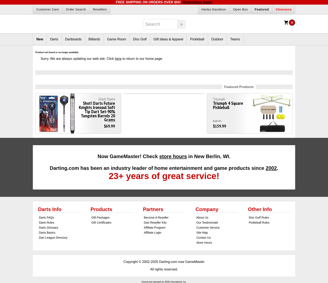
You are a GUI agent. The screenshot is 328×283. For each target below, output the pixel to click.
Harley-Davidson (213, 9)
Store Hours (204, 242)
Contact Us (203, 237)
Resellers (100, 9)
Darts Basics (47, 232)
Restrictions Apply (197, 2)
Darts (54, 39)
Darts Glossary (48, 227)
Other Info (260, 209)
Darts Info (50, 209)
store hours (173, 156)
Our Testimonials (207, 222)
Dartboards (73, 39)
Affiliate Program (154, 227)
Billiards (94, 39)
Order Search (76, 9)
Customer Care (47, 9)
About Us (202, 217)
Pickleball (197, 39)
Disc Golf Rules (259, 217)
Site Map (202, 232)
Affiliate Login (152, 232)
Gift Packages (100, 217)
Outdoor (217, 39)
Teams (235, 39)
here (118, 58)
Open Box (240, 9)
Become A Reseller (156, 217)
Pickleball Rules (259, 222)
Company (206, 209)
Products (101, 209)
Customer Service (207, 227)
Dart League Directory (53, 237)
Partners (153, 209)
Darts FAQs (46, 217)
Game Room (116, 39)
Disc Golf (140, 39)
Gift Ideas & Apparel (168, 39)
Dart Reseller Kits (155, 222)
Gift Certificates (101, 222)
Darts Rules (46, 222)
